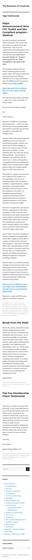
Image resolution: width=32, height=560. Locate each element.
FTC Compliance (24, 312)
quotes (20, 308)
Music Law (9, 515)
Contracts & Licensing (13, 496)
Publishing (9, 517)
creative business (24, 455)
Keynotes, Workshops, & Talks (14, 534)
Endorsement (12, 312)
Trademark (9, 527)
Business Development (17, 453)
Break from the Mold (15, 322)
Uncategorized (13, 310)
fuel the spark (13, 384)
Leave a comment (7, 459)
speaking (25, 308)
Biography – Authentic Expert (14, 529)
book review (5, 384)
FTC (18, 312)
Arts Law (16, 303)
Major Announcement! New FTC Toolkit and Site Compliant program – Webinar (15, 29)
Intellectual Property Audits (15, 503)
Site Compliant (13, 313)
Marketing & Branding (11, 308)
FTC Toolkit (5, 313)
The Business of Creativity (15, 6)
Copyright (9, 498)
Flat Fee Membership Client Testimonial (15, 395)
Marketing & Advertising (14, 512)
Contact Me (8, 531)
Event (21, 306)
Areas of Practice (9, 484)
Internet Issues (11, 505)
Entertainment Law (13, 306)
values (20, 310)
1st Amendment (11, 486)
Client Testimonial (16, 304)
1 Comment (13, 315)
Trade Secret (10, 524)
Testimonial (5, 310)
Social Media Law (22, 313)
